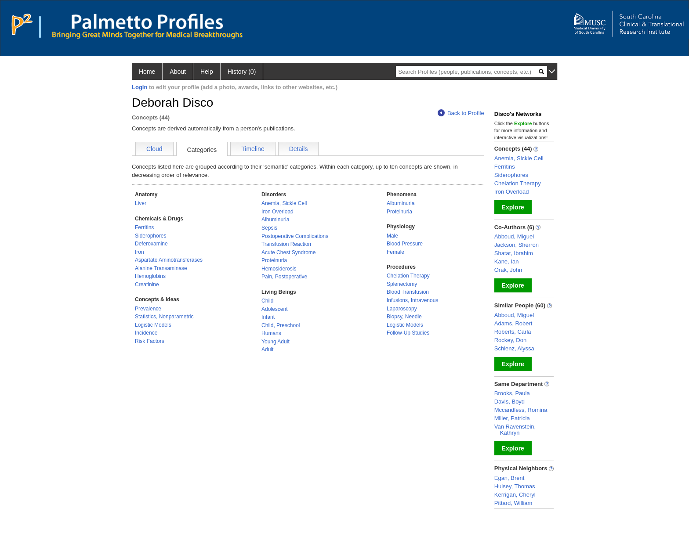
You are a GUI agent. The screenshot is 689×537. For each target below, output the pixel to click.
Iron (139, 252)
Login (139, 87)
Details (298, 148)
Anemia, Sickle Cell (284, 203)
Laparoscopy (402, 309)
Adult (267, 349)
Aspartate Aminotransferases (169, 260)
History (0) (242, 71)
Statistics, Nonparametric (164, 317)
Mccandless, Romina (521, 410)
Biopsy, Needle (404, 317)
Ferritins (144, 227)
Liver (140, 203)
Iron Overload (277, 212)
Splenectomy (402, 284)
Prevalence (148, 309)
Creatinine (147, 284)
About (178, 71)
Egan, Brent (509, 478)
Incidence (146, 333)
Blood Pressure (405, 244)
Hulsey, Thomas (514, 486)
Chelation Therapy (408, 276)
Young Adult (275, 342)
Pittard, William (513, 503)
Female (395, 252)
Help (206, 71)
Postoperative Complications (294, 236)
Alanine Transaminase (161, 268)
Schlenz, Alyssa (514, 348)
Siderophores (150, 236)
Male (392, 236)
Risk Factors (149, 341)
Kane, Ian (506, 261)
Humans (271, 333)
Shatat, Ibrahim (513, 253)
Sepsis (269, 228)
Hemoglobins (150, 276)
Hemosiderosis (278, 269)
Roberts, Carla (512, 331)
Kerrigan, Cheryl (515, 494)
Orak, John (508, 270)
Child (267, 301)
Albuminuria (275, 219)
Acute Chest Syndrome (288, 252)
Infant (268, 317)
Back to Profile (461, 113)
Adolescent (274, 309)
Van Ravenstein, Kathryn (515, 429)
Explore (513, 207)
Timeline (252, 148)
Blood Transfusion (408, 292)
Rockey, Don (510, 340)
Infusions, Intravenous (412, 300)
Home (147, 71)
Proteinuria (274, 260)
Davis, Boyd (509, 401)
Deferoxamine (151, 244)
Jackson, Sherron (516, 244)
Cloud (154, 148)
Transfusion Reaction (286, 244)
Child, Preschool (280, 325)
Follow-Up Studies (408, 333)
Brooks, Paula (512, 393)
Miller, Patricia (512, 418)
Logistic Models (153, 325)
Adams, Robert (513, 323)
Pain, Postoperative (284, 277)
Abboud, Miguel (514, 236)
